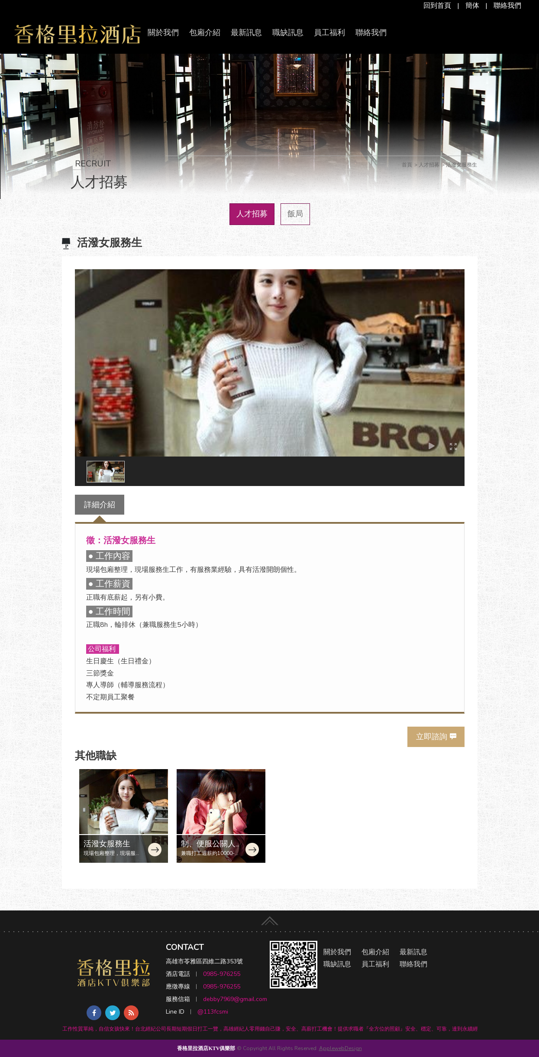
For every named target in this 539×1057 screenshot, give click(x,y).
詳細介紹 (99, 504)
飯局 (295, 214)
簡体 (472, 5)
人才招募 (252, 214)
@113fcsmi (212, 1012)
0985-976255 (221, 974)
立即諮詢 (431, 736)
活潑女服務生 (107, 843)
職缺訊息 (287, 32)
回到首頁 (437, 5)
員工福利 (329, 32)
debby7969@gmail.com (235, 999)
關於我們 (163, 32)
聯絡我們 (507, 5)
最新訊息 (246, 32)
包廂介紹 (204, 32)
